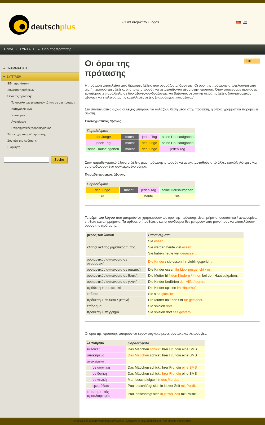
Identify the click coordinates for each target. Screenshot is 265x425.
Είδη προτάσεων (18, 83)
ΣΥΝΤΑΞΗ (28, 49)
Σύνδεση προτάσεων (20, 89)
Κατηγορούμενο (21, 108)
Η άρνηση (13, 147)
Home (8, 49)
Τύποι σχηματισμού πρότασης (26, 134)
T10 (248, 61)
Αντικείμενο (18, 121)
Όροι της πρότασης (56, 49)
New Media (116, 420)
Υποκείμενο (18, 115)
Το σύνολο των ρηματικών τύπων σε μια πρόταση (43, 102)
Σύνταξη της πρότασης (22, 140)
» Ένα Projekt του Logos (140, 22)
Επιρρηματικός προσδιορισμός (31, 127)
